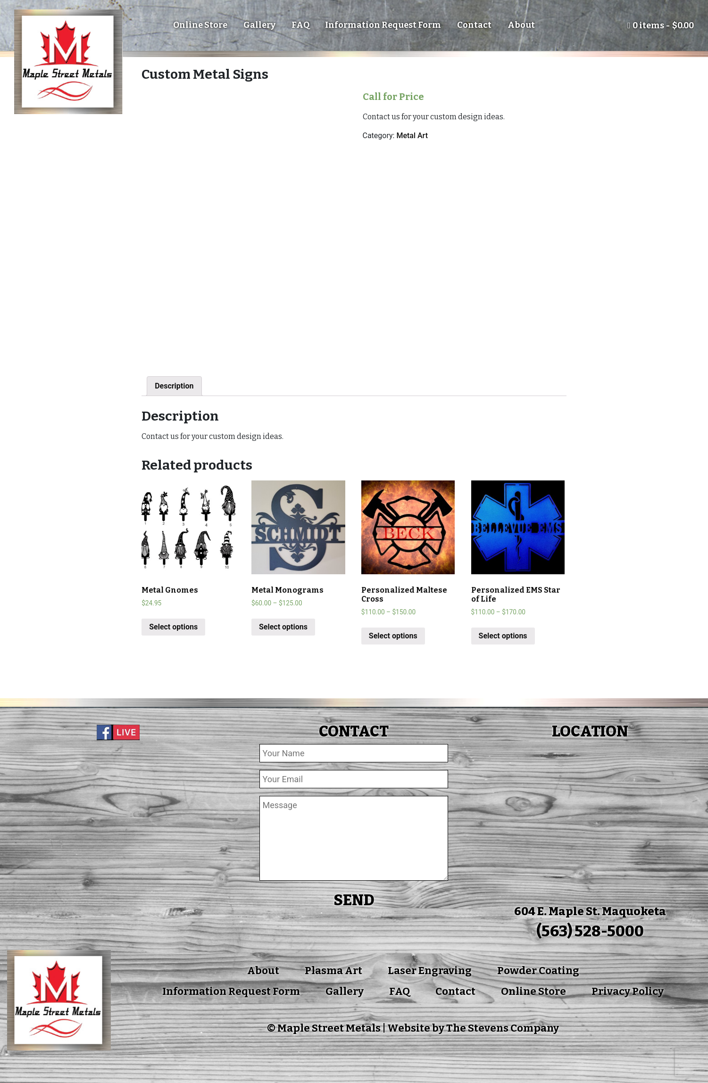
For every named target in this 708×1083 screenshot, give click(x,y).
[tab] (174, 386)
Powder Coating (538, 970)
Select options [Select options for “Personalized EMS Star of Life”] (503, 635)
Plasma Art (333, 970)
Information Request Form (383, 25)
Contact (474, 25)
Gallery (259, 25)
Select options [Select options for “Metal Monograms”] (283, 626)
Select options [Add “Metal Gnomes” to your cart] (173, 626)
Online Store (200, 25)
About (521, 25)
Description (174, 385)
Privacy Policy (627, 991)
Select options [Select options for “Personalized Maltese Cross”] (393, 635)
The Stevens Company (502, 1028)
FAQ (300, 25)
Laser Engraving (430, 970)
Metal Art (412, 135)
